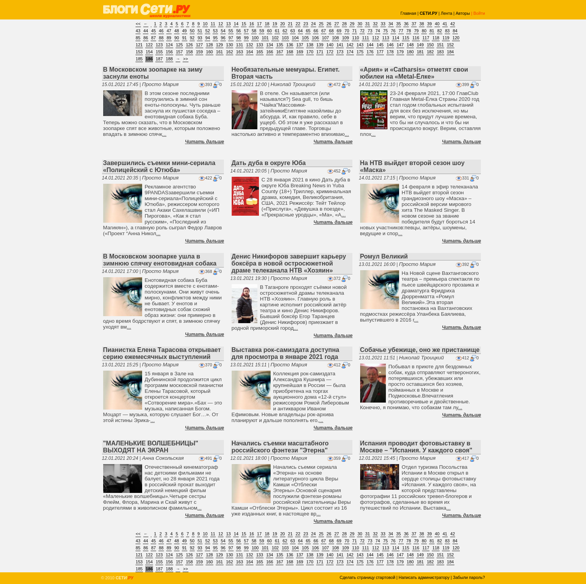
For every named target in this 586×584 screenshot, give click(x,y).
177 (380, 51)
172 (329, 51)
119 (445, 37)
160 (209, 51)
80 (424, 30)
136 (289, 44)
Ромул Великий (384, 256)
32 (375, 23)
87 (153, 37)
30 (359, 23)
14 (236, 23)
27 (336, 23)
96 (223, 37)
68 (331, 30)
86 (145, 37)
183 (440, 51)
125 (179, 44)
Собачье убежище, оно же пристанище (420, 350)
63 (292, 30)
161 (219, 51)
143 (360, 44)
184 (450, 51)
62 (285, 30)
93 (199, 37)
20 (282, 23)
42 (452, 23)
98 (238, 37)
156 (169, 51)
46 (161, 30)
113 (385, 37)
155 (159, 51)
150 (430, 44)
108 (335, 37)
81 (431, 30)
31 (367, 23)
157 (179, 51)
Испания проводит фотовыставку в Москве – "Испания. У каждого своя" (416, 447)
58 (254, 30)
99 (246, 37)
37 (414, 23)
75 (385, 30)
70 (347, 30)
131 (239, 44)
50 (192, 30)
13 (228, 23)
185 (139, 58)
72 (362, 30)
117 (425, 37)
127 (199, 44)
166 (269, 51)
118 (435, 37)
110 (355, 37)
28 (344, 23)
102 (275, 37)
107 (325, 37)
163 (239, 51)
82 (439, 30)
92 (192, 37)
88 (161, 37)
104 (295, 37)
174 (350, 51)
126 (189, 44)
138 (309, 44)
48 (176, 30)
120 (455, 37)
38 (421, 23)
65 (308, 30)
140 (329, 44)
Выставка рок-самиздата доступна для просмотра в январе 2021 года (286, 353)
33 (383, 23)
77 (401, 30)
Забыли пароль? (469, 577)
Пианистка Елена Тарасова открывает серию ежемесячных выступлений (162, 353)
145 (380, 44)
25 (321, 23)
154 (149, 51)
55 (231, 30)
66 (315, 30)
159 (199, 51)
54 (223, 30)
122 (149, 44)
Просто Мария (160, 84)
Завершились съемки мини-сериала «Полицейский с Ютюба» (159, 166)
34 (391, 23)
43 (138, 30)
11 (213, 23)
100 (255, 37)
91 (184, 37)
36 (406, 23)
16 (251, 23)
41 (445, 23)
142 (350, 44)
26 (329, 23)
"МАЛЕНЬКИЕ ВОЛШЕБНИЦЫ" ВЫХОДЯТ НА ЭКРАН (151, 447)
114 (395, 37)
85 (138, 37)
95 (215, 37)
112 (375, 37)
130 (229, 44)
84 (455, 30)
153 (139, 51)
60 (269, 30)
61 (277, 30)
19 (275, 23)
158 (189, 51)
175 (360, 51)
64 (300, 30)
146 (390, 44)
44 (145, 30)
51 (199, 30)
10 (205, 23)
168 (289, 51)
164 (249, 51)
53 (215, 30)
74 (377, 30)
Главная (408, 13)
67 (323, 30)
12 (220, 23)
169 (299, 51)
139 (320, 44)
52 (207, 30)
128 (209, 44)
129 (219, 44)
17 (259, 23)
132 (249, 44)
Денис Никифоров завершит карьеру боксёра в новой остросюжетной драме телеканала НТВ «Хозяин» (289, 263)
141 (339, 44)
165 (259, 51)
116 (415, 37)
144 (369, 44)
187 (159, 58)
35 (398, 23)
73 (370, 30)
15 (243, 23)
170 (309, 51)
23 (305, 23)
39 (429, 23)
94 (207, 37)
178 (390, 51)
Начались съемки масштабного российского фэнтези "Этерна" (280, 447)
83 (447, 30)
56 (238, 30)
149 (420, 44)
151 (440, 44)
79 (416, 30)
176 (369, 51)
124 (169, 44)
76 (393, 30)
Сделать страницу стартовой (367, 577)
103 (285, 37)
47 (169, 30)
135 (279, 44)
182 (430, 51)
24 (313, 23)
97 (231, 37)
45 (153, 30)
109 (345, 37)
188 (169, 58)
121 (139, 44)
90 (176, 37)
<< (138, 23)
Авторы (463, 13)
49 (184, 30)
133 (259, 44)
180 (410, 51)
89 (169, 37)
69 (339, 30)
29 (352, 23)
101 (265, 37)
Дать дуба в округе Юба (269, 163)
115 (405, 37)
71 (354, 30)
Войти (479, 13)
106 (315, 37)
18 (267, 23)
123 (159, 44)
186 (149, 58)
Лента (446, 13)
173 (339, 51)
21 (290, 23)
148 (410, 44)
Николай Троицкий (293, 84)
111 (365, 37)
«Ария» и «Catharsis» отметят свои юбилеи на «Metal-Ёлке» (414, 73)
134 (269, 44)
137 (299, 44)
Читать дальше (204, 141)
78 (409, 30)
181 (420, 51)
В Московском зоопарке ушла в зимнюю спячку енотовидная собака (159, 260)
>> (185, 58)
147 (400, 44)
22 (298, 23)
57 (246, 30)
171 (320, 51)
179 (400, 51)
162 (229, 51)
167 (279, 51)
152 (450, 44)
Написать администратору (424, 577)
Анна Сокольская (163, 458)
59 (261, 30)
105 (305, 37)
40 (437, 23)
